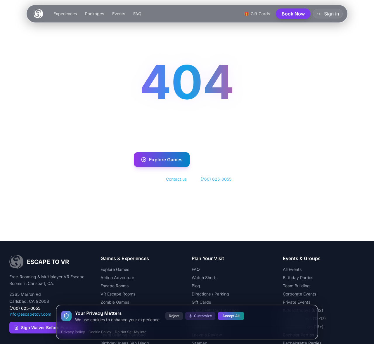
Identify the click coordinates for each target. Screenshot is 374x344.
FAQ (137, 13)
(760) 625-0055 (215, 179)
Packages (94, 13)
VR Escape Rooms (118, 293)
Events (118, 13)
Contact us (176, 179)
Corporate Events (299, 293)
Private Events (296, 302)
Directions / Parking (210, 293)
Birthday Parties (298, 277)
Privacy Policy (73, 332)
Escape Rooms (115, 285)
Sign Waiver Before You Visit (46, 327)
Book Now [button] (293, 14)
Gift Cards (201, 302)
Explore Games (162, 160)
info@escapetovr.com (30, 314)
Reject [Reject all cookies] (174, 316)
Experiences (65, 13)
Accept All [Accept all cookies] (231, 316)
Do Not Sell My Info (130, 332)
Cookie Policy (100, 332)
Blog (196, 285)
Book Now (217, 160)
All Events (292, 269)
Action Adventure (117, 277)
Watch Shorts (204, 277)
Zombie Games (115, 302)
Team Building (296, 285)
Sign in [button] (328, 13)
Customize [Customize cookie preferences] (200, 316)
